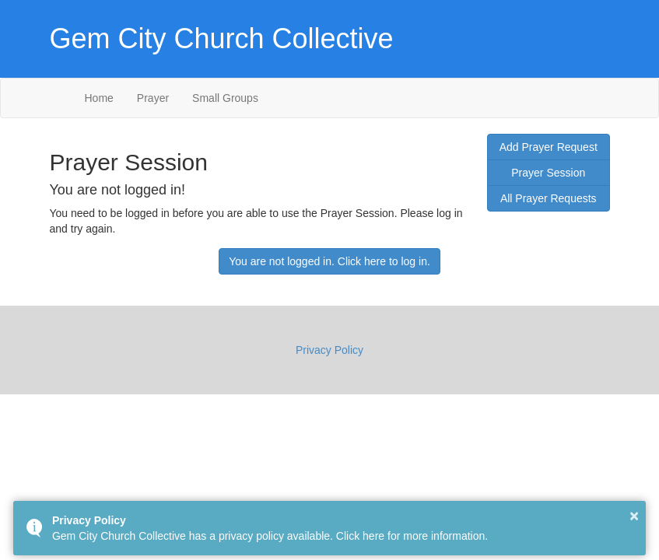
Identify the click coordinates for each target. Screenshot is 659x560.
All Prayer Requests (548, 198)
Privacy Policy (329, 350)
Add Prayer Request (549, 147)
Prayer (153, 98)
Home (99, 98)
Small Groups (225, 98)
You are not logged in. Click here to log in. (329, 261)
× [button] (634, 515)
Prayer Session (548, 172)
